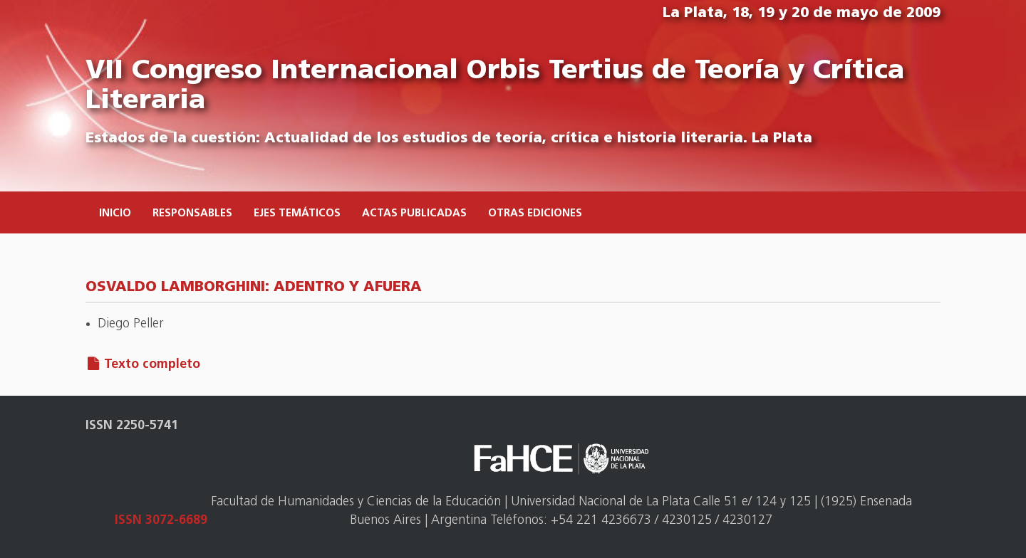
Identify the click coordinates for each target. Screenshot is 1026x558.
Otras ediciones (535, 214)
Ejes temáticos (297, 214)
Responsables (192, 214)
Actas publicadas (414, 214)
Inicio (115, 214)
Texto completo (152, 365)
